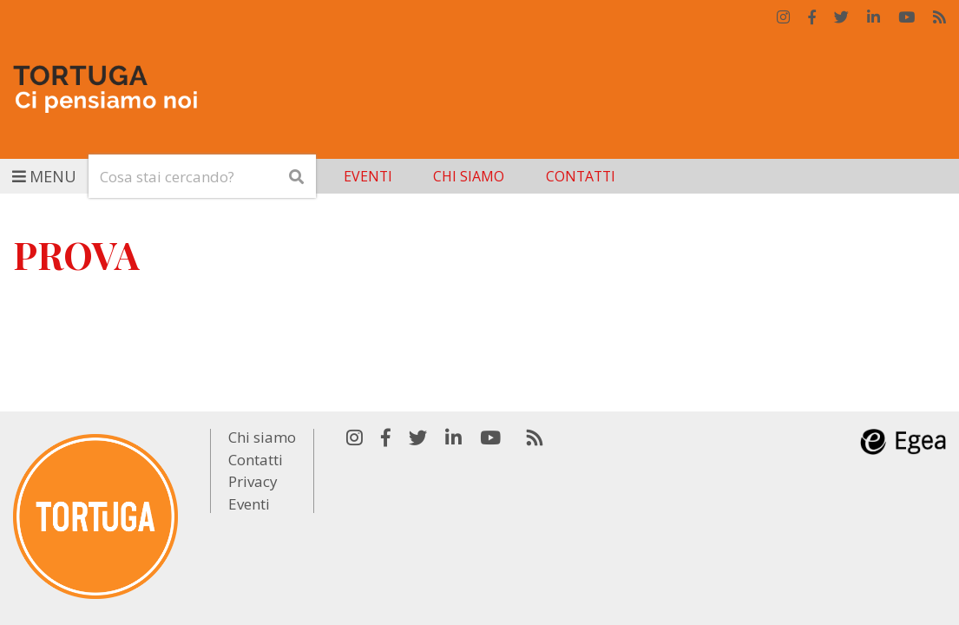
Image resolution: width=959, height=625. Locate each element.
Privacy (253, 481)
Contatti (580, 176)
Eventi (368, 176)
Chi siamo (468, 176)
